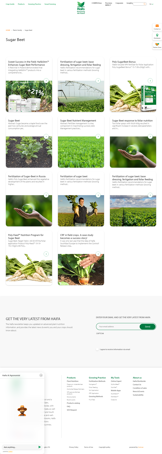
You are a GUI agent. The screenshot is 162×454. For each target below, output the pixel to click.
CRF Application (94, 393)
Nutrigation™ (93, 384)
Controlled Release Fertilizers (75, 389)
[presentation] (113, 339)
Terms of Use (88, 447)
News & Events (138, 391)
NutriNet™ (114, 387)
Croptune (114, 400)
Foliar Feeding (93, 387)
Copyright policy (104, 447)
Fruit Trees (92, 400)
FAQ (68, 406)
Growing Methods (96, 396)
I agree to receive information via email (115, 349)
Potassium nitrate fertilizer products (75, 385)
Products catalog (73, 403)
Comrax (140, 447)
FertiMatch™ (114, 397)
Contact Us (137, 384)
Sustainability (138, 395)
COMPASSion (97, 3)
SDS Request (72, 410)
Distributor (157, 38)
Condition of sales (140, 388)
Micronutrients (71, 397)
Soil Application (94, 390)
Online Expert (116, 381)
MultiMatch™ (115, 394)
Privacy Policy (73, 447)
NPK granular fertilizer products (73, 393)
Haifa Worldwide (139, 381)
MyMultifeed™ (115, 384)
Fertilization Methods (97, 381)
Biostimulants (71, 400)
